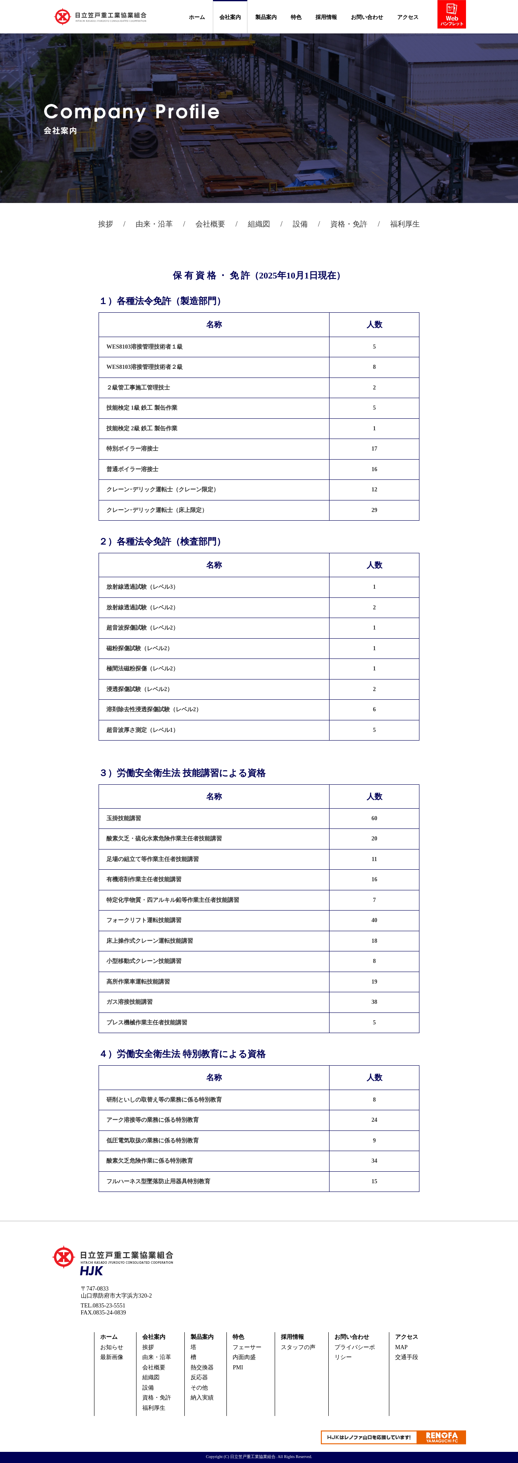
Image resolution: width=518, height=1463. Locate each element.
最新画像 (111, 1357)
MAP (401, 1347)
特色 (296, 17)
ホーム (197, 17)
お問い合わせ (367, 17)
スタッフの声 (298, 1347)
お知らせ (111, 1347)
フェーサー (247, 1347)
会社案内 (230, 17)
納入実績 (202, 1398)
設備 (300, 224)
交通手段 (406, 1357)
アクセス (408, 17)
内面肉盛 (244, 1357)
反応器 (199, 1377)
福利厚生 (405, 224)
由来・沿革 (154, 224)
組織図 (259, 224)
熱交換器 (202, 1367)
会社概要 (210, 224)
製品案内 (266, 17)
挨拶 (105, 224)
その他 (199, 1388)
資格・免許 (348, 224)
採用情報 (326, 17)
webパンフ (454, 16)
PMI (238, 1367)
